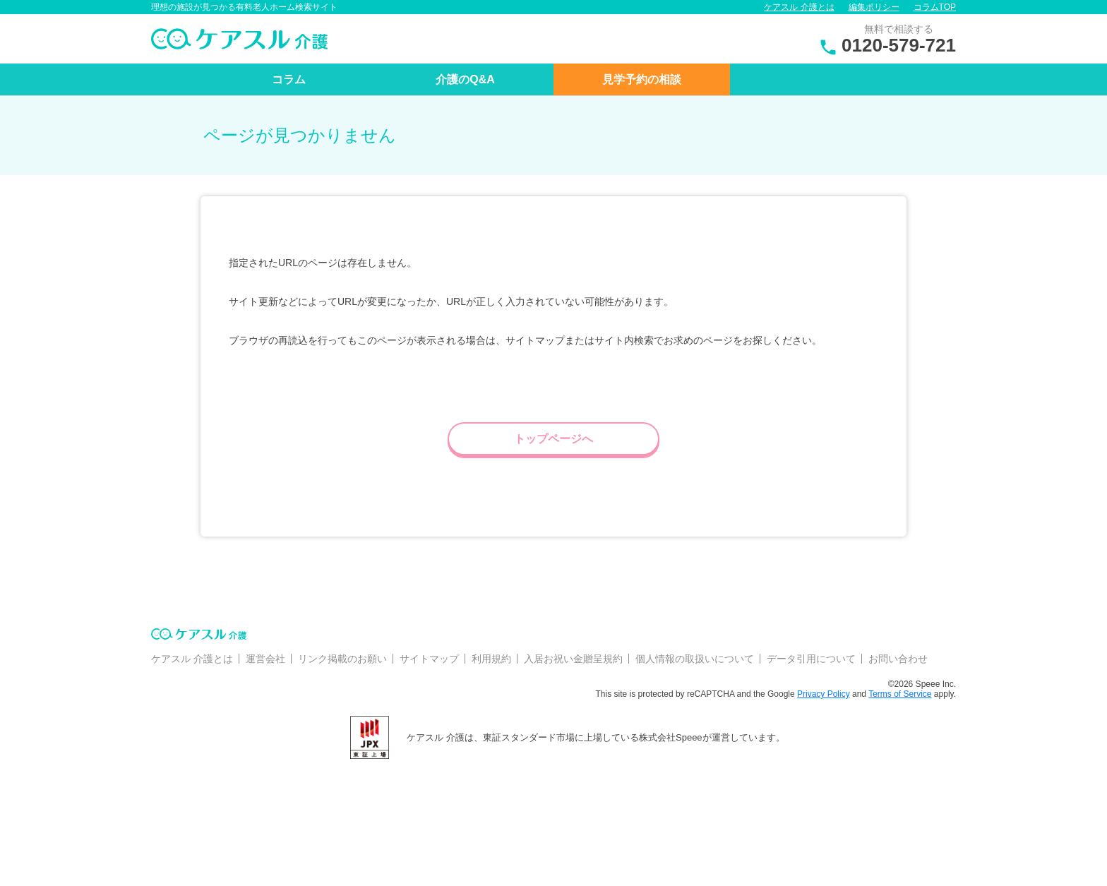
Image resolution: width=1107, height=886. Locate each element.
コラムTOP (935, 7)
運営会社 (265, 658)
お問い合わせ (898, 658)
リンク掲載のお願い (342, 658)
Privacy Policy (823, 694)
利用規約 (491, 658)
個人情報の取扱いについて (694, 658)
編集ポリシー (874, 7)
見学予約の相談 (641, 79)
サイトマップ (429, 658)
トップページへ (553, 439)
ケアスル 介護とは (799, 7)
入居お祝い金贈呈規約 (573, 658)
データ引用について (811, 658)
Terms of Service (899, 694)
